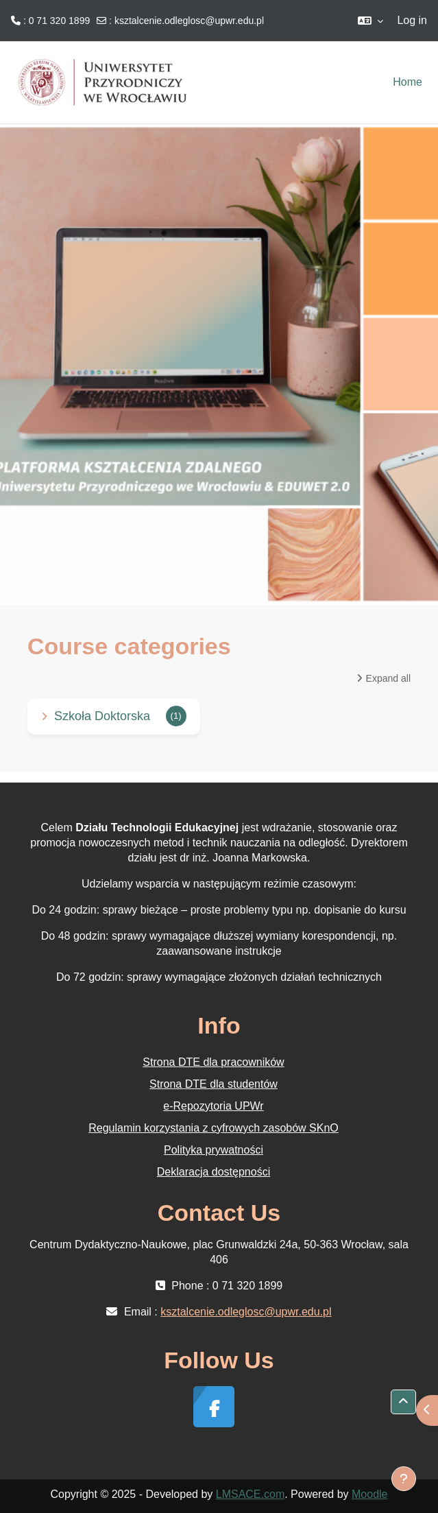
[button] (370, 20)
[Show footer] (403, 1478)
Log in (412, 20)
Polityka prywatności (213, 1150)
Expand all (388, 678)
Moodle (369, 1494)
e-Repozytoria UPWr (213, 1106)
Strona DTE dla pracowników (213, 1062)
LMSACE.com (250, 1494)
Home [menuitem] (407, 82)
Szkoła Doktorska (102, 716)
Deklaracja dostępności (213, 1172)
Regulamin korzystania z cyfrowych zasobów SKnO (213, 1128)
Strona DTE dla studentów (213, 1084)
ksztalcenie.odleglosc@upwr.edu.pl (189, 20)
